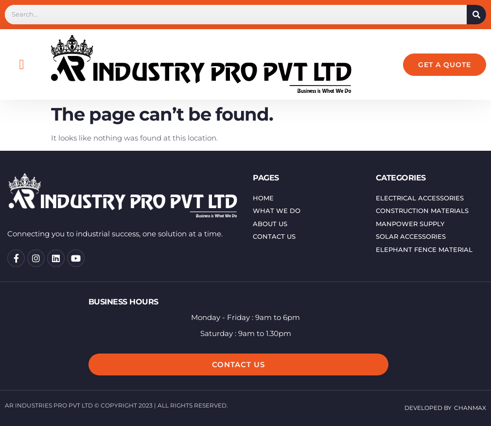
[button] (21, 64)
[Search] (476, 14)
